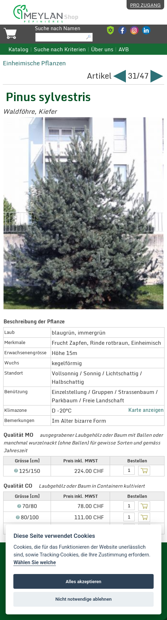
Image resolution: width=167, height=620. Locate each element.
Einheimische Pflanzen (34, 63)
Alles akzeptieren (83, 581)
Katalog (18, 49)
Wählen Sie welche (34, 563)
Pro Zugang (145, 5)
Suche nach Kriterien (60, 49)
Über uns (102, 49)
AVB (123, 49)
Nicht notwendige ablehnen (83, 599)
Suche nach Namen (57, 28)
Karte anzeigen (145, 410)
